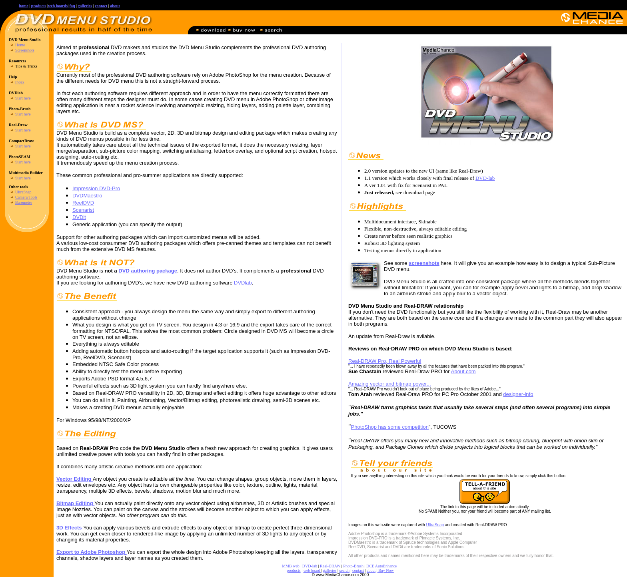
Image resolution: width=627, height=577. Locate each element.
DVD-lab (485, 178)
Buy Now (385, 570)
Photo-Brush (353, 566)
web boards (58, 6)
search (344, 570)
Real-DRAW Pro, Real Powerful (384, 361)
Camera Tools (26, 197)
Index (19, 82)
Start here (23, 98)
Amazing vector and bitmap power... (389, 384)
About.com (463, 371)
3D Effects (69, 528)
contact (101, 6)
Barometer (23, 202)
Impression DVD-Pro (96, 188)
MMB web (291, 566)
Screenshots (24, 50)
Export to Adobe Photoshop (91, 552)
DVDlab (243, 283)
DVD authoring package (147, 271)
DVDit (79, 217)
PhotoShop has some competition (390, 427)
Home (20, 45)
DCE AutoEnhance (381, 566)
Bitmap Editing (75, 503)
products (38, 6)
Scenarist (83, 210)
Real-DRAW (330, 566)
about (115, 6)
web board (312, 570)
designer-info (518, 394)
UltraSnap (23, 192)
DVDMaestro (87, 196)
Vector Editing (74, 479)
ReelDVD (83, 203)
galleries (330, 570)
